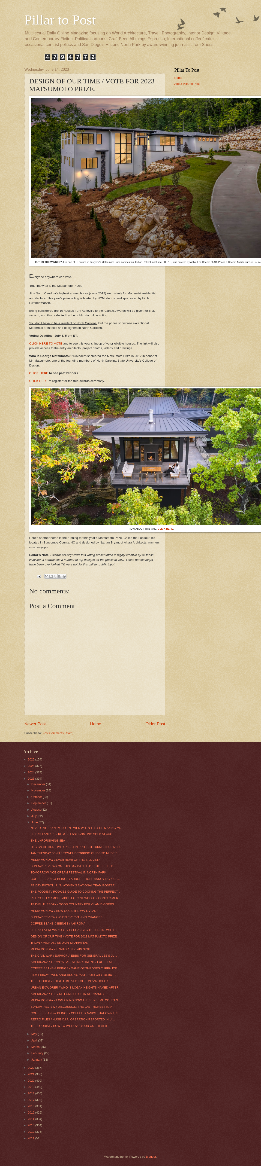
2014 (31, 1119)
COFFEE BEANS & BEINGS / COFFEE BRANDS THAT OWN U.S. (75, 1013)
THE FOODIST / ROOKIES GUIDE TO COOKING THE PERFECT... (75, 891)
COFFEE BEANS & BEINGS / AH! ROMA (58, 923)
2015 (31, 1112)
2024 (31, 772)
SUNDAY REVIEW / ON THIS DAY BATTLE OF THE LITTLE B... (73, 866)
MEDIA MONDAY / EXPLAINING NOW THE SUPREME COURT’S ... (76, 1000)
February (37, 1053)
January (37, 1059)
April (34, 1040)
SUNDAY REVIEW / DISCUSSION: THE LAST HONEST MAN (72, 1006)
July (34, 816)
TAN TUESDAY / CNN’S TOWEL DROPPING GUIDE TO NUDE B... (75, 853)
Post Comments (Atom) (57, 733)
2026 (31, 759)
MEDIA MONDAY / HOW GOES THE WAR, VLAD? (64, 911)
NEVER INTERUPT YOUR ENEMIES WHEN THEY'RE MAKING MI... (77, 828)
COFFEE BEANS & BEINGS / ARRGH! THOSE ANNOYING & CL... (75, 879)
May (34, 1034)
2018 (31, 1093)
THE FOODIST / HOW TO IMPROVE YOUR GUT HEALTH (69, 1026)
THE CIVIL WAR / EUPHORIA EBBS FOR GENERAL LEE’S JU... (74, 955)
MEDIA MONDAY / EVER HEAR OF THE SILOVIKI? (65, 859)
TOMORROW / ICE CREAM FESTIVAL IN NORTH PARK (68, 872)
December (38, 784)
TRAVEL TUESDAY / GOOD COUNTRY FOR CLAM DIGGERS (72, 904)
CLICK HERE (38, 373)
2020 (31, 1080)
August (36, 809)
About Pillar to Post (187, 83)
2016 (31, 1106)
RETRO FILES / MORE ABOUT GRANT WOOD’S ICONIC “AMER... (76, 898)
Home (95, 724)
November (38, 790)
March (35, 1047)
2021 (31, 1074)
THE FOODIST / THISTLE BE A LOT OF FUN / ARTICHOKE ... (72, 981)
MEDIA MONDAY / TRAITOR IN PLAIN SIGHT (61, 949)
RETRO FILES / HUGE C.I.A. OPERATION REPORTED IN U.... (73, 1019)
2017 (31, 1100)
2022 (31, 1067)
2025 (31, 766)
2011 (31, 1138)
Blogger (151, 1156)
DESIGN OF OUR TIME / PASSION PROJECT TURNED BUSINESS (76, 847)
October (37, 797)
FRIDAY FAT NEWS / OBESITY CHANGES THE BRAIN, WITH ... (74, 930)
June (35, 822)
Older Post (155, 724)
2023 (31, 778)
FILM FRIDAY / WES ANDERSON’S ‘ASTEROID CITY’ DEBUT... (73, 975)
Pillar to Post (60, 19)
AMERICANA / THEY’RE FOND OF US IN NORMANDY (68, 994)
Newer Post (35, 724)
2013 (31, 1125)
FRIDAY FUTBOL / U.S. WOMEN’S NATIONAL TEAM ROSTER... (74, 885)
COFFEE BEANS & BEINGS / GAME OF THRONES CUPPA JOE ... (75, 968)
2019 (31, 1087)
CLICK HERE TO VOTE (46, 343)
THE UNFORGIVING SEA (48, 840)
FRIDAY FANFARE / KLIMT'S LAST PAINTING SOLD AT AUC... (73, 834)
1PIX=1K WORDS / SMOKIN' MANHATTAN (59, 942)
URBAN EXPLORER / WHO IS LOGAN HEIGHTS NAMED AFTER (75, 987)
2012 (31, 1131)
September (39, 803)
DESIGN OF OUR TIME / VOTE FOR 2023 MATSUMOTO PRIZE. (74, 936)
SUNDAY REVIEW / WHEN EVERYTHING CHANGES (66, 917)
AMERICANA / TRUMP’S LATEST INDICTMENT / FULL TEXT (72, 962)
